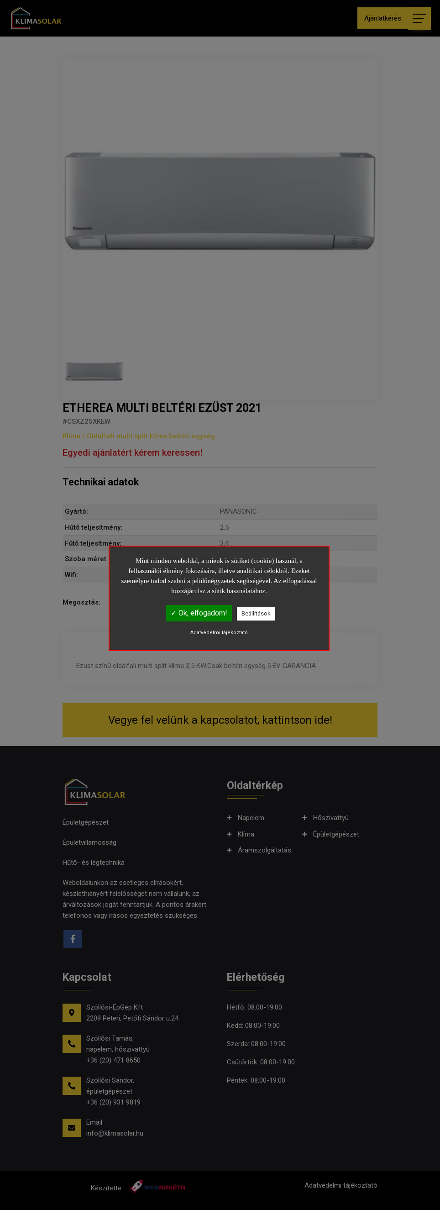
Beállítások (256, 613)
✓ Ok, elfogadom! (199, 613)
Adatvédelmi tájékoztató (219, 633)
